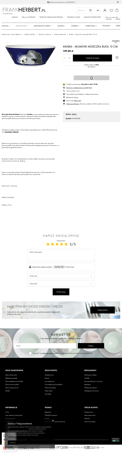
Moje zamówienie (14, 370)
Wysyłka (86, 378)
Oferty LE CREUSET (28, 17)
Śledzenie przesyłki (11, 378)
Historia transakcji (50, 388)
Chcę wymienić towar (11, 388)
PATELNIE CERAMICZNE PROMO (51, 17)
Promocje (106, 26)
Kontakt (7, 391)
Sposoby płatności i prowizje (93, 381)
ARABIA (74, 114)
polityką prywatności (47, 353)
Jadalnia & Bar (21, 26)
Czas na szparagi (111, 17)
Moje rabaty (48, 391)
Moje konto (51, 370)
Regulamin (87, 384)
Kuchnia (5, 26)
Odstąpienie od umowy (91, 391)
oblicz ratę (77, 101)
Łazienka (60, 26)
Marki (118, 26)
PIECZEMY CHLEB (73, 17)
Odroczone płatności (72, 104)
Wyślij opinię (61, 292)
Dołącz (91, 345)
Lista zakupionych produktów (54, 384)
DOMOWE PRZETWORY (92, 17)
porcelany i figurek (11, 132)
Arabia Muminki (60, 34)
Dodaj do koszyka (92, 58)
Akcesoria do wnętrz (42, 26)
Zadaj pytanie (103, 310)
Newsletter (61, 335)
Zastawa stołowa (45, 34)
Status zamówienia (11, 375)
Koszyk (47, 378)
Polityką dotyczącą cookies (18, 429)
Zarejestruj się (49, 375)
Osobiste (74, 26)
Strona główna (16, 34)
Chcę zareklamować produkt (14, 381)
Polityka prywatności (90, 388)
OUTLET (109, 19)
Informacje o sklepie (90, 375)
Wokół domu (90, 26)
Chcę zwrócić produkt (12, 384)
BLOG (118, 19)
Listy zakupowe (49, 381)
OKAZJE (15, 17)
